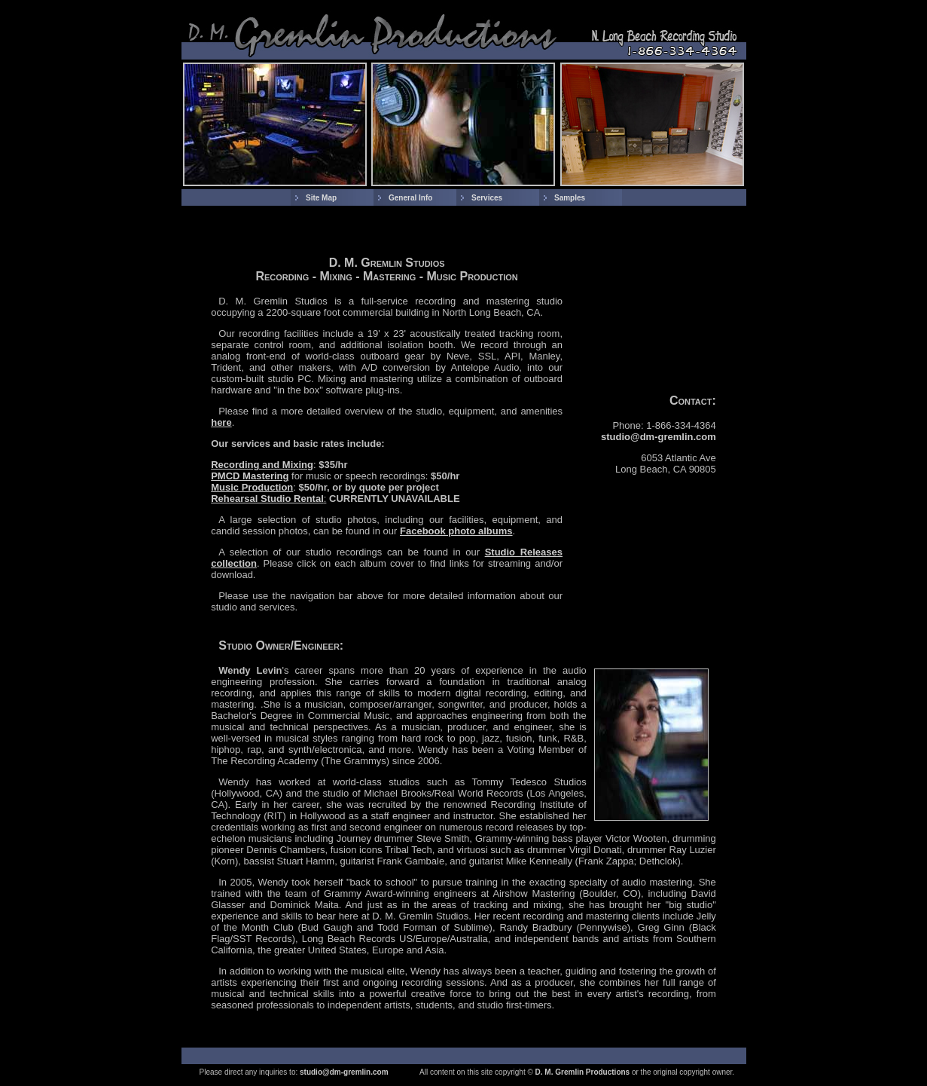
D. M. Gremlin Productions (582, 1072)
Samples (569, 198)
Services (486, 198)
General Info (410, 198)
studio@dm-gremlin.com (658, 436)
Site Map (321, 198)
